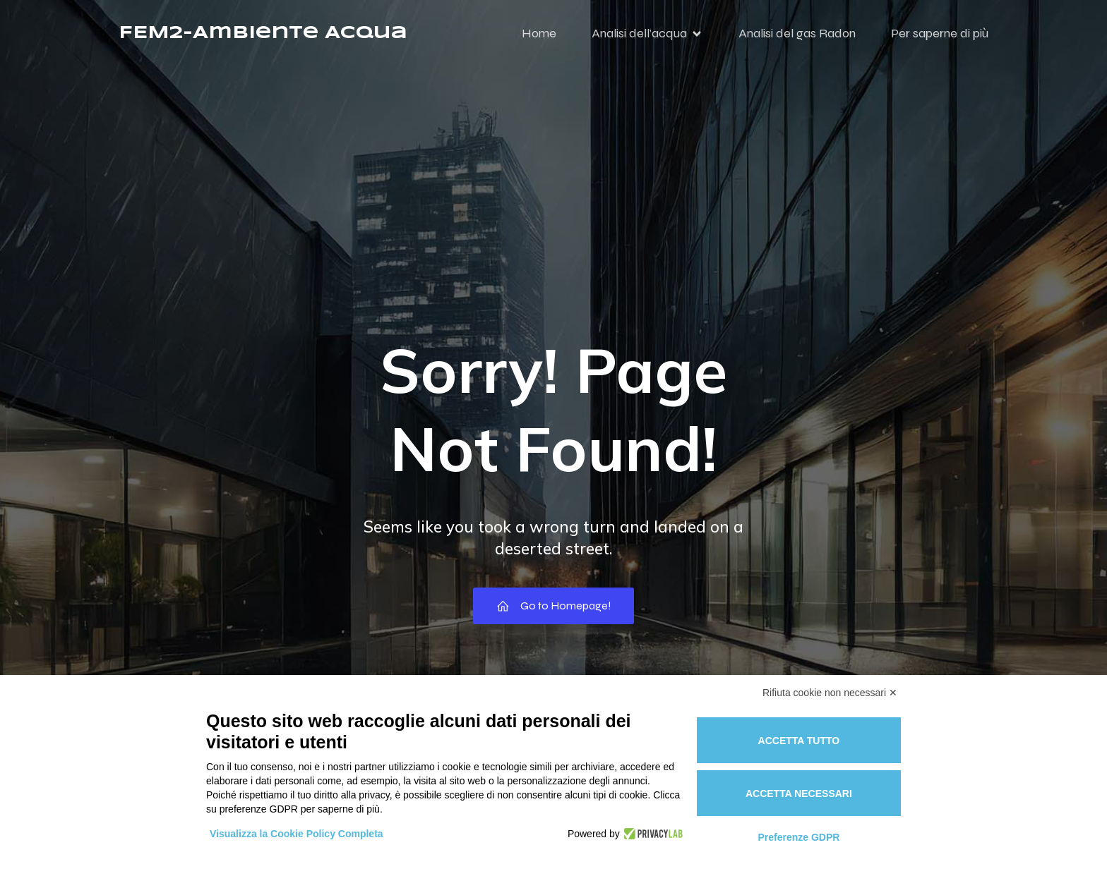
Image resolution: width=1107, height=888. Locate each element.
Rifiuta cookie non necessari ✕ (829, 692)
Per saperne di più (939, 39)
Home (539, 39)
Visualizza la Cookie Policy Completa (296, 833)
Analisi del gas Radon (797, 39)
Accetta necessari (799, 793)
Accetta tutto (799, 740)
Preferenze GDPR (798, 837)
